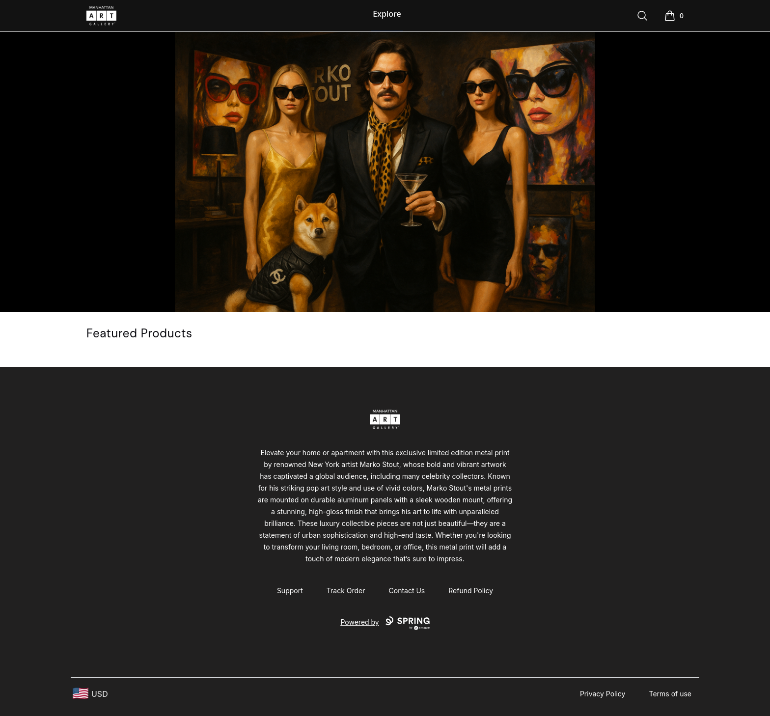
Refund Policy (470, 590)
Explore (387, 13)
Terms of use (670, 693)
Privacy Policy (603, 693)
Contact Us (407, 590)
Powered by (384, 623)
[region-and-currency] (90, 694)
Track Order (346, 590)
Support (290, 590)
